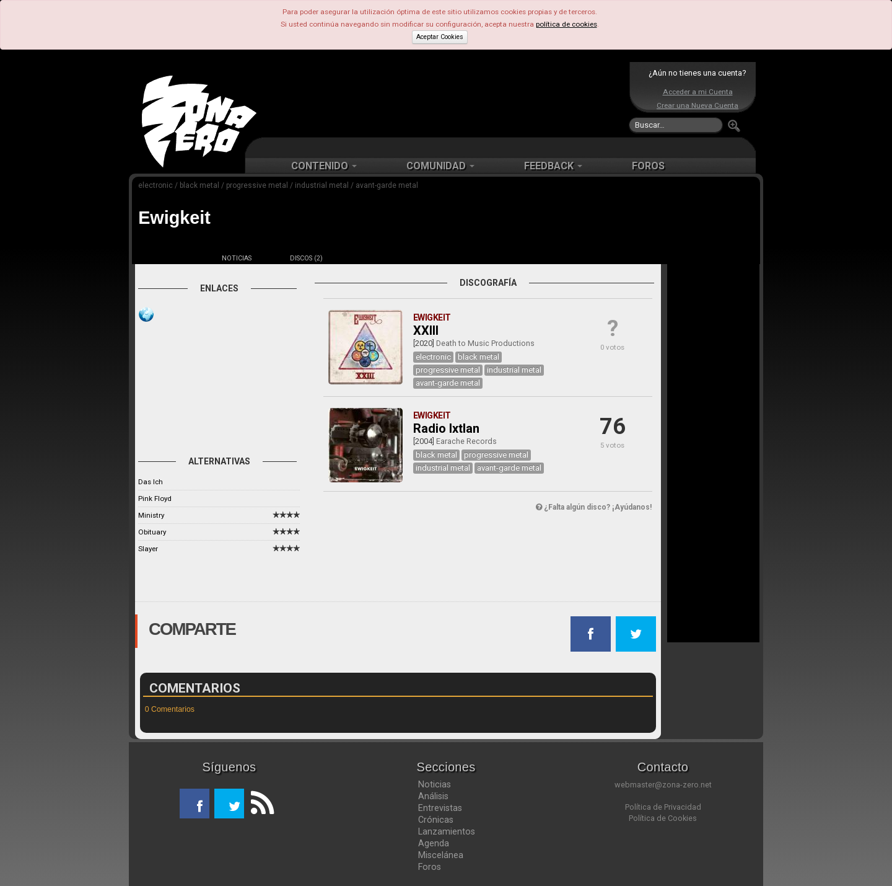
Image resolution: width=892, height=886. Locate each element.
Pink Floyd (155, 498)
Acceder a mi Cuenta (698, 91)
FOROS (648, 166)
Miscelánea (440, 855)
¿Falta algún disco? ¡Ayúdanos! (594, 507)
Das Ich (150, 481)
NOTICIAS (236, 258)
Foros (429, 867)
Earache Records (466, 441)
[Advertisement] (443, 99)
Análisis (433, 796)
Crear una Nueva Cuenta (697, 105)
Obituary (152, 532)
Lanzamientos (446, 831)
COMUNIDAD (440, 166)
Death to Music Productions (485, 343)
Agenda (433, 843)
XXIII (426, 330)
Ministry (151, 515)
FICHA (167, 258)
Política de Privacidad (663, 807)
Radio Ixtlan (446, 428)
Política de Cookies (663, 818)
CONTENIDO (324, 166)
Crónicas (435, 820)
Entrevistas (440, 808)
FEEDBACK (553, 166)
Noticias (434, 784)
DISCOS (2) (306, 258)
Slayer (148, 548)
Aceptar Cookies (439, 37)
